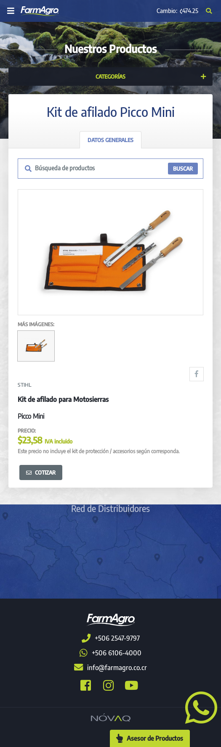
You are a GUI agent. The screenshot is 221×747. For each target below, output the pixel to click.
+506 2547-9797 (111, 638)
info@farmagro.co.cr (110, 667)
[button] (197, 706)
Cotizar (41, 472)
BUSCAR (183, 168)
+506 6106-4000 (110, 653)
